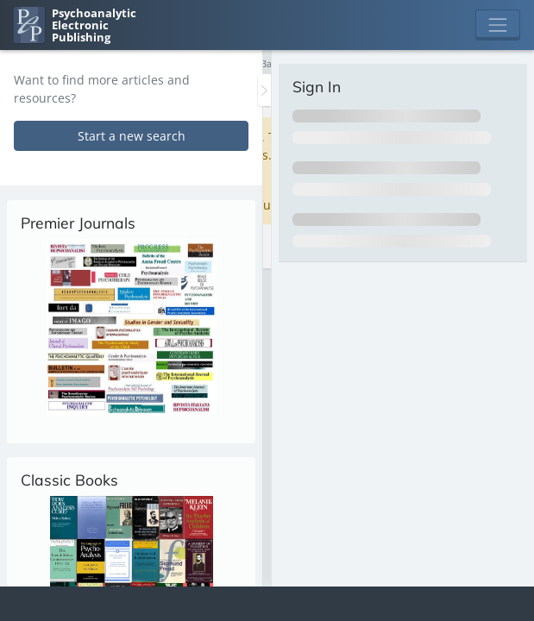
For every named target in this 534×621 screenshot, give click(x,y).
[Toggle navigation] (497, 25)
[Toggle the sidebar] (264, 90)
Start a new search (131, 136)
